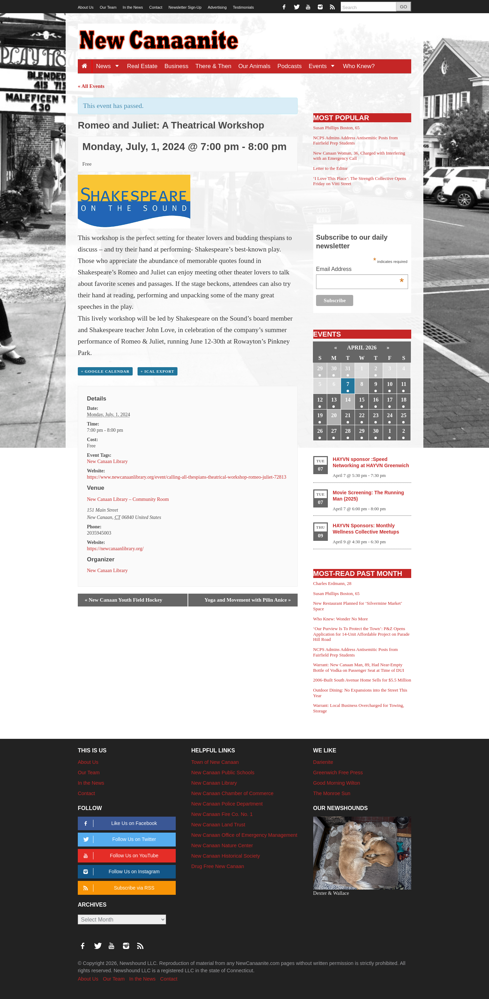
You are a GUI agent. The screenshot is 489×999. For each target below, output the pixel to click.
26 (320, 431)
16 (376, 400)
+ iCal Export (157, 371)
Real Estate (142, 66)
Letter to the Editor (330, 168)
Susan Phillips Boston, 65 (336, 127)
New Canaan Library (107, 461)
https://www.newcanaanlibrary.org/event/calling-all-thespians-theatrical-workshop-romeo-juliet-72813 (186, 477)
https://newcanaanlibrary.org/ (115, 548)
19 (320, 415)
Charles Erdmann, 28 (332, 583)
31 (348, 368)
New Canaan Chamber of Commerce (232, 793)
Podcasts (289, 66)
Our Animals (254, 66)
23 (376, 415)
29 (320, 368)
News (109, 66)
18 (403, 400)
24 (389, 415)
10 (389, 384)
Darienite (323, 762)
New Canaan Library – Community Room (128, 499)
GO (403, 6)
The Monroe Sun (331, 793)
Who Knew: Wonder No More (340, 618)
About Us (85, 7)
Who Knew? (359, 66)
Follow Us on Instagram (120, 871)
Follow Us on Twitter (118, 839)
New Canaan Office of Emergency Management (244, 835)
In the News (133, 7)
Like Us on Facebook (119, 823)
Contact (155, 7)
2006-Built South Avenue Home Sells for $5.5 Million (362, 680)
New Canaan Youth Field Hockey (123, 600)
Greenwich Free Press (338, 772)
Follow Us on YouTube (119, 855)
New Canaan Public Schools (223, 772)
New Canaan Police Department (227, 804)
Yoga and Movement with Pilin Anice (248, 600)
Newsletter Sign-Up (184, 7)
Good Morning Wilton (336, 783)
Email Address (360, 269)
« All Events (91, 86)
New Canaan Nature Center (222, 845)
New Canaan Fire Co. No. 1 (222, 814)
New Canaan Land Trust (218, 824)
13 (334, 400)
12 (320, 400)
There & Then (214, 66)
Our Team (108, 7)
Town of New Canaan (215, 762)
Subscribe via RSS (117, 888)
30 (334, 368)
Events (324, 66)
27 (334, 431)
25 (403, 415)
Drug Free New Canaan (217, 866)
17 (389, 400)
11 (403, 384)
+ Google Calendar (105, 371)
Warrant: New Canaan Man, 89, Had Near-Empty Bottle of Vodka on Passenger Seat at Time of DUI (358, 667)
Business (177, 66)
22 (362, 415)
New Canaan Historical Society (225, 856)
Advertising (217, 7)
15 (362, 400)
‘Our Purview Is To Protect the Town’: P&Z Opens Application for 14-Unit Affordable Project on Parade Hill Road (361, 634)
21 (348, 415)
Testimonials (243, 7)
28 (348, 431)
